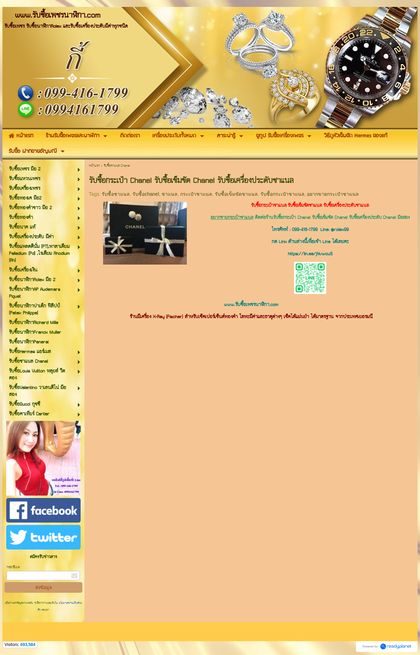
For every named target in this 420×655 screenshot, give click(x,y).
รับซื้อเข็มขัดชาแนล (236, 194)
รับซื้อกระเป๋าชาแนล (282, 194)
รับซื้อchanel (146, 194)
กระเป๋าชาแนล (196, 194)
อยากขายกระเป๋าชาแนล (333, 194)
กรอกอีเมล (13, 567)
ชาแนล (169, 194)
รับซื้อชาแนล (116, 194)
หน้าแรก (94, 166)
